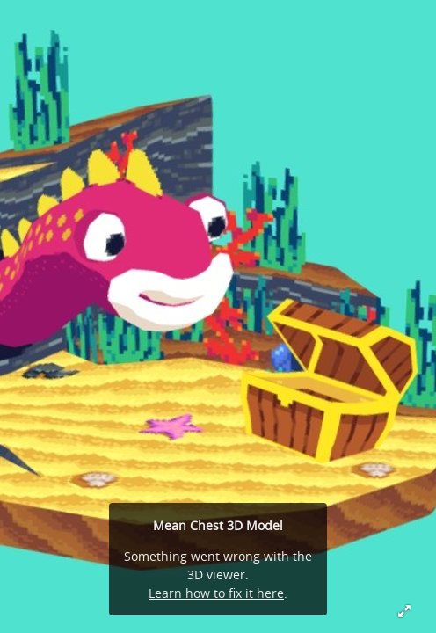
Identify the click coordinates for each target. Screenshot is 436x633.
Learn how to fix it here (216, 593)
